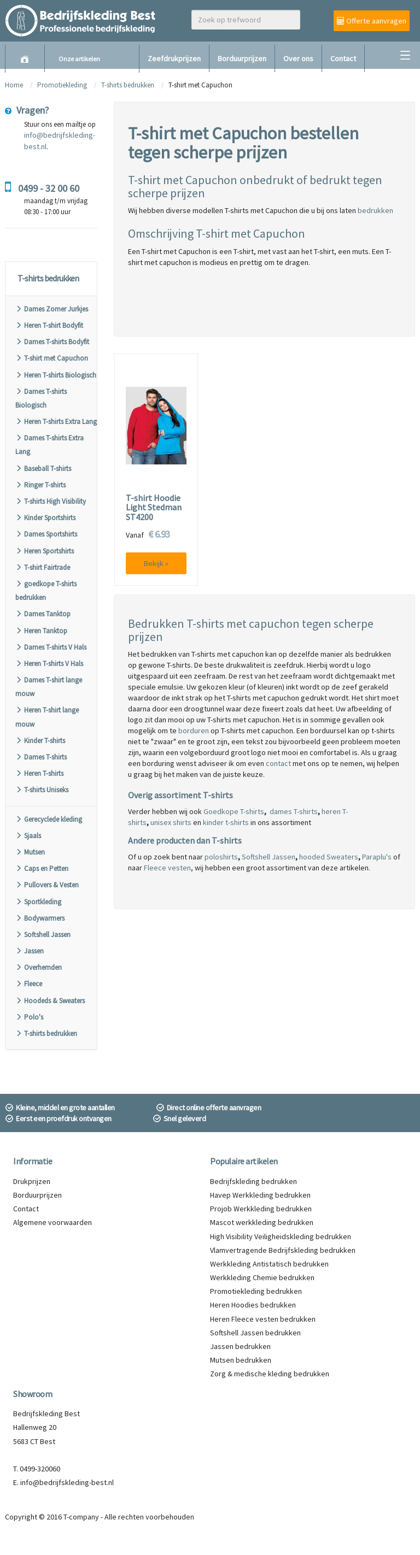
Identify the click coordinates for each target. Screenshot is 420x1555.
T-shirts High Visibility (50, 501)
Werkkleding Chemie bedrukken (262, 1277)
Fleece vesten (167, 868)
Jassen (29, 951)
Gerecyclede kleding (48, 819)
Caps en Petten (41, 868)
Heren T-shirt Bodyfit (49, 325)
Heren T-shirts (39, 773)
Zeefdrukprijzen (174, 58)
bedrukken (375, 210)
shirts (181, 822)
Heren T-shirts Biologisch (55, 375)
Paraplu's (377, 857)
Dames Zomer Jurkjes (51, 309)
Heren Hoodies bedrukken (253, 1305)
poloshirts (221, 857)
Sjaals (28, 835)
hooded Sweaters (328, 857)
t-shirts (236, 822)
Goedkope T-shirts (233, 811)
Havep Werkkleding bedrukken (260, 1195)
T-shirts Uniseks (41, 789)
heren (331, 811)
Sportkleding (38, 901)
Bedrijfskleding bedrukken (253, 1181)
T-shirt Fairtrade (42, 567)
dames (281, 811)
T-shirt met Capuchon (51, 358)
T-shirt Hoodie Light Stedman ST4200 (154, 507)
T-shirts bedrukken (127, 85)
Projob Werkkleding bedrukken (261, 1209)
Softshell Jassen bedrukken (255, 1333)
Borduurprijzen (242, 58)
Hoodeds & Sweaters (50, 1000)
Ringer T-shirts (40, 485)
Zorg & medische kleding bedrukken (269, 1374)
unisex (160, 822)
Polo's (29, 1017)
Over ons (298, 58)
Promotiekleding (62, 85)
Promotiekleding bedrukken (256, 1291)
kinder (213, 822)
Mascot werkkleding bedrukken (261, 1222)
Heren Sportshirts (44, 551)
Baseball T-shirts (43, 468)
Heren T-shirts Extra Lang (56, 421)
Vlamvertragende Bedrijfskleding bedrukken (282, 1250)
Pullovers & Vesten (47, 885)
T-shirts (305, 811)
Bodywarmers (40, 918)
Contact (343, 58)
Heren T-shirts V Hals (49, 663)
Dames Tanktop (43, 614)
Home (14, 85)
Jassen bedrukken (240, 1346)
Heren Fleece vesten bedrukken (263, 1319)
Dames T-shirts (41, 757)
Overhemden (38, 967)
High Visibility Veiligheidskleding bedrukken (280, 1236)
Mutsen (30, 852)
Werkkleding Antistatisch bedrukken (269, 1264)
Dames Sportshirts (46, 534)
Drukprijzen (31, 1181)
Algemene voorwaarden (52, 1222)
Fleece (28, 983)
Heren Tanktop (41, 630)
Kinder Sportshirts (45, 517)
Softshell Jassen (43, 934)
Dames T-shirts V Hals (50, 647)
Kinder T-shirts (40, 740)
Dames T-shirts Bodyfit (52, 341)
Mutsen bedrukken (240, 1360)
